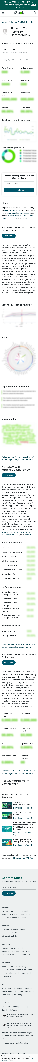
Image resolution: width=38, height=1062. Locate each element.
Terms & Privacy (23, 1054)
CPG (29, 914)
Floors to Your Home (12, 210)
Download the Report (22, 808)
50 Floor (25, 216)
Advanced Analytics (9, 936)
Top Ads (5, 948)
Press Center (7, 991)
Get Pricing (17, 995)
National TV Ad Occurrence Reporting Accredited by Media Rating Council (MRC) (19, 1025)
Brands (14, 911)
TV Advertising (7, 976)
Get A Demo (19, 190)
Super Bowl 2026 (22, 951)
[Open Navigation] (3, 12)
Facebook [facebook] (6, 1007)
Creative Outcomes (24, 970)
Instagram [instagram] (14, 1010)
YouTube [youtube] (23, 1007)
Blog (24, 966)
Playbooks (13, 973)
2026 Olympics (26, 954)
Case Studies (15, 966)
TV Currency (24, 973)
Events (4, 973)
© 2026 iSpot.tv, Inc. (9, 1054)
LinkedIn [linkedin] (5, 1010)
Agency (5, 914)
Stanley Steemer (14, 216)
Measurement (7, 933)
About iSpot (6, 988)
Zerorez (25, 218)
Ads (31, 43)
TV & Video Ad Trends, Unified (23, 813)
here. (3, 1039)
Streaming (14, 914)
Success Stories (8, 970)
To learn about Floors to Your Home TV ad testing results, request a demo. (18, 645)
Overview (5, 43)
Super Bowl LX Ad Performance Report (22, 803)
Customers (17, 988)
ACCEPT (12, 1060)
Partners (28, 991)
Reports (5, 966)
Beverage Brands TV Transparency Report (22, 841)
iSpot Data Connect (9, 917)
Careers (27, 988)
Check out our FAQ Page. (24, 858)
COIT (16, 218)
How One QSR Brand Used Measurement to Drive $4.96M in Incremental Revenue (24, 826)
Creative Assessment (19, 930)
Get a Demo (8, 236)
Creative (11, 43)
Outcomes (26, 43)
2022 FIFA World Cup (10, 954)
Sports (23, 914)
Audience (19, 43)
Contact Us (18, 991)
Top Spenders (15, 948)
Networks (23, 911)
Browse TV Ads (7, 951)
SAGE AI (23, 917)
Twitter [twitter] (15, 1007)
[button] (19, 60)
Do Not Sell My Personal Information (15, 1043)
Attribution (19, 933)
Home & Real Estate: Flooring (17, 213)
